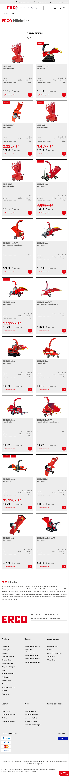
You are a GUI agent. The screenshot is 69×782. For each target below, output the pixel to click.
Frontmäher (5, 694)
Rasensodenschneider (9, 687)
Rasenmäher (6, 684)
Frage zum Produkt (31, 718)
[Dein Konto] (59, 8)
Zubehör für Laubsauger (32, 646)
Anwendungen (53, 639)
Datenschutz (25, 772)
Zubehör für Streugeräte (32, 662)
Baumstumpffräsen (8, 674)
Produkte (5, 639)
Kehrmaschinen (7, 660)
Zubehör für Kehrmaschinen (30, 651)
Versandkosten (37, 761)
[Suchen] (41, 8)
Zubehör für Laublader (32, 655)
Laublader (5, 653)
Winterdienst (51, 660)
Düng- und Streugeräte (9, 667)
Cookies (4, 772)
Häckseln (50, 650)
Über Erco (6, 704)
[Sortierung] (32, 38)
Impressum (16, 772)
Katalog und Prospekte (9, 715)
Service (27, 704)
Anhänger (5, 691)
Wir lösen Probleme (31, 721)
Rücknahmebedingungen (33, 725)
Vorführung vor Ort (30, 711)
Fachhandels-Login (55, 704)
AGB (9, 772)
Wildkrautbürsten (7, 663)
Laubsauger (5, 650)
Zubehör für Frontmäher (32, 659)
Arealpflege (51, 657)
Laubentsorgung (52, 646)
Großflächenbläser (8, 657)
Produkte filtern (34, 33)
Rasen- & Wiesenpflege (54, 653)
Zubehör (28, 639)
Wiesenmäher (6, 680)
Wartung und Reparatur (32, 715)
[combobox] (28, 8)
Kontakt (33, 772)
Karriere (4, 718)
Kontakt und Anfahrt (8, 721)
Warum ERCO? (6, 711)
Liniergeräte (6, 646)
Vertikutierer (6, 677)
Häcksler (4, 670)
